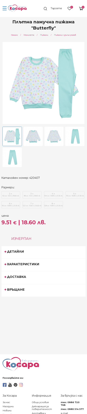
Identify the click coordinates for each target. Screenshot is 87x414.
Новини (7, 410)
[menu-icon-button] (4, 8)
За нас (6, 402)
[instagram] (21, 385)
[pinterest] (15, 385)
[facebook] (5, 385)
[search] (54, 8)
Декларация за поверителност (42, 407)
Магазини (8, 406)
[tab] (43, 252)
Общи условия (40, 402)
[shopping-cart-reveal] (79, 8)
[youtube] (10, 385)
